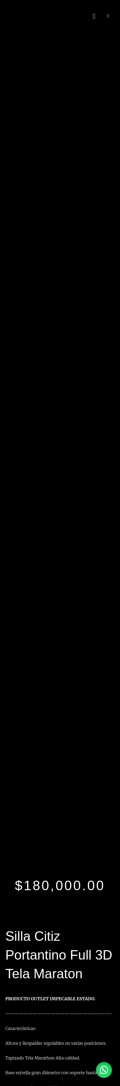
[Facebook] (10, 871)
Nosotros (15, 1012)
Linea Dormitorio (21, 981)
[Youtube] (34, 871)
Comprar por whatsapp (21, 655)
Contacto (15, 1026)
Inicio (11, 1005)
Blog (10, 1019)
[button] (94, 16)
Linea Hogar (17, 974)
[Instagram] (18, 871)
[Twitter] (26, 871)
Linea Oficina (18, 967)
